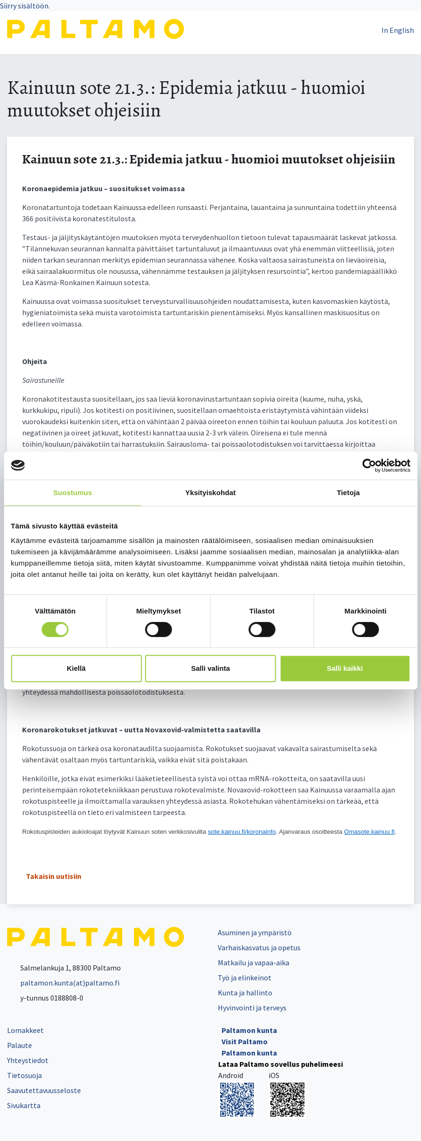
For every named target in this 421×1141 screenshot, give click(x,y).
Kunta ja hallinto (245, 992)
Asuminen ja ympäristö (255, 932)
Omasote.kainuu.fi (369, 831)
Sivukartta (23, 1105)
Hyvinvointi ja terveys (252, 1007)
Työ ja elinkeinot (244, 977)
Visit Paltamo (245, 1041)
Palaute (19, 1045)
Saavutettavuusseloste (44, 1090)
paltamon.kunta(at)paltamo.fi (63, 982)
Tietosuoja (24, 1075)
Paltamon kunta (249, 1030)
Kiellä (76, 668)
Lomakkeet (25, 1030)
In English (397, 30)
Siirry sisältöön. (25, 5)
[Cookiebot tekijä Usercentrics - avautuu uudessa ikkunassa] (369, 465)
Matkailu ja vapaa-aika (253, 962)
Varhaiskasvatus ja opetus (259, 947)
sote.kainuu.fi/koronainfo (242, 831)
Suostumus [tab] (72, 493)
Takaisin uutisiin (53, 876)
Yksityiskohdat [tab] (210, 493)
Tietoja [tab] (348, 493)
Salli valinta (210, 668)
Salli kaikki (345, 668)
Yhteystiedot (27, 1060)
